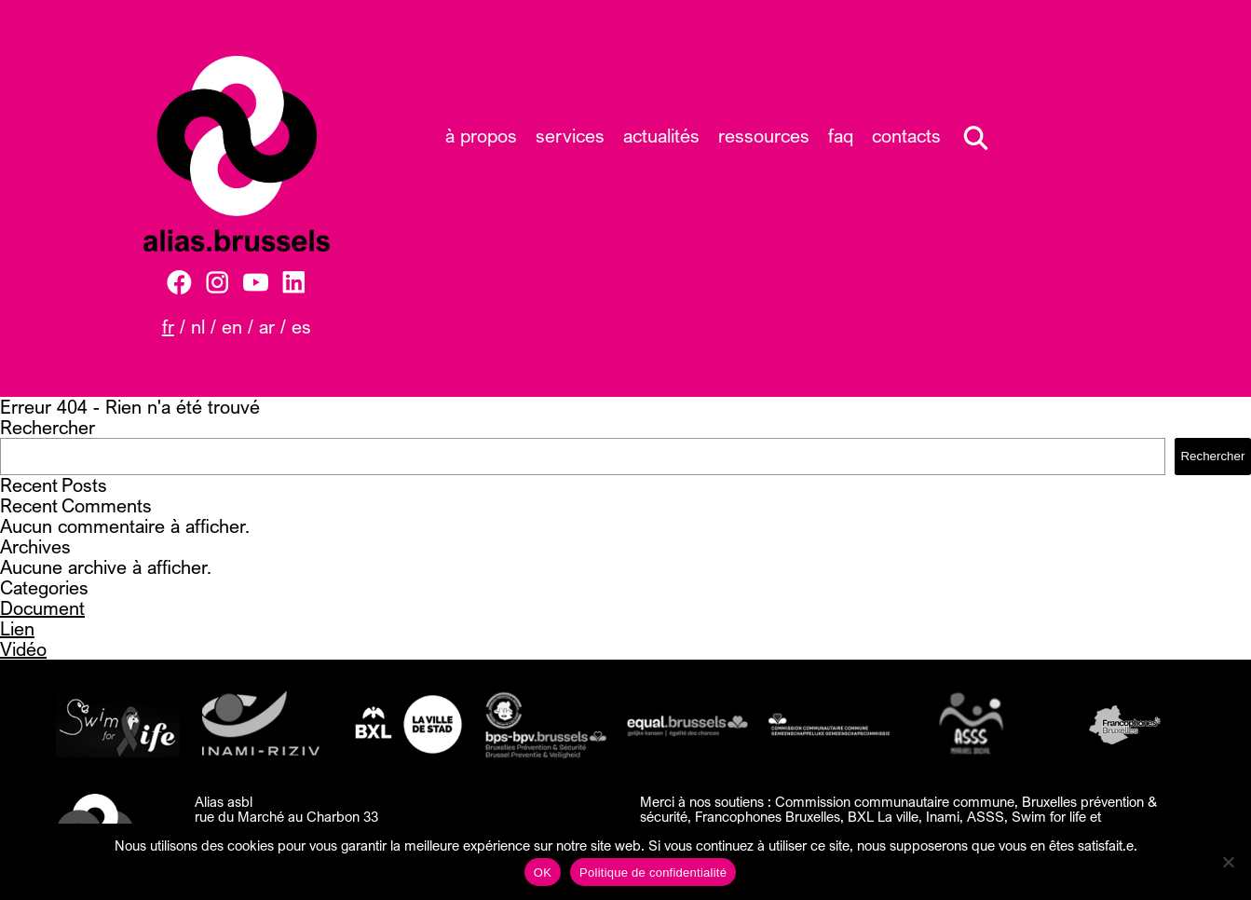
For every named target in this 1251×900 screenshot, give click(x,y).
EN (232, 326)
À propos (481, 135)
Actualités (661, 135)
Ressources (763, 135)
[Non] (1227, 861)
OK (542, 873)
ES (301, 326)
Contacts (906, 135)
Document (42, 608)
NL (198, 326)
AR (267, 326)
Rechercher (47, 427)
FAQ (840, 135)
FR (168, 326)
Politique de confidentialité (653, 873)
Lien (17, 628)
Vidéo (23, 649)
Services (570, 135)
